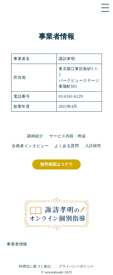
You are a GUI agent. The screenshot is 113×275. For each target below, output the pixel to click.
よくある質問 (66, 146)
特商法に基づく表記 (35, 266)
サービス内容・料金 (67, 136)
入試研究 (93, 146)
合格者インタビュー (30, 146)
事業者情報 (17, 244)
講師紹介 (35, 136)
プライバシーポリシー (76, 266)
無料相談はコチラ (56, 164)
